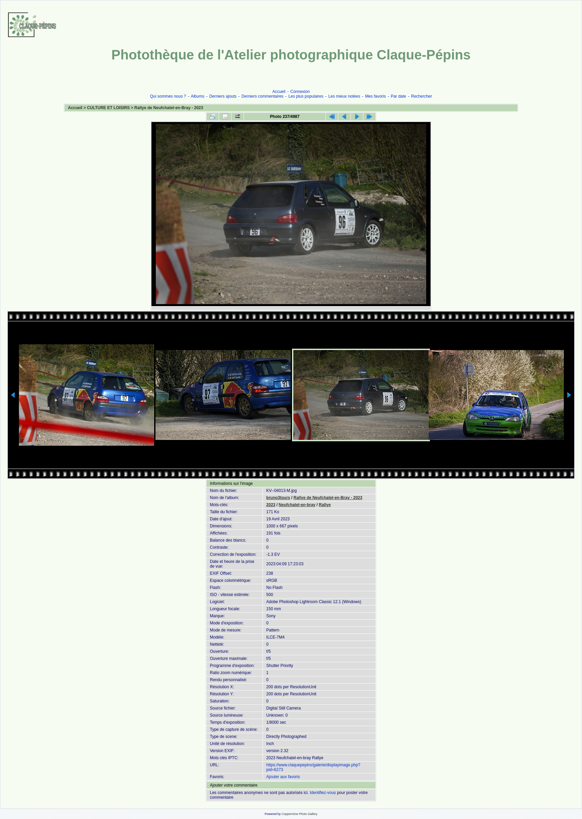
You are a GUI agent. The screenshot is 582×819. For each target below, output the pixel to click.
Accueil (279, 91)
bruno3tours (278, 497)
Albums (197, 96)
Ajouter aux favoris (283, 776)
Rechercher (421, 96)
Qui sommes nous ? (168, 96)
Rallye (325, 504)
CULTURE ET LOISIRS (108, 107)
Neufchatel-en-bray (297, 504)
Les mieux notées (344, 96)
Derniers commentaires (263, 96)
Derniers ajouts (223, 96)
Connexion (300, 91)
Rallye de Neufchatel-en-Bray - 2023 (169, 107)
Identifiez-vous (323, 792)
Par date (398, 96)
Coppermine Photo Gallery (299, 814)
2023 (270, 504)
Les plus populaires (305, 96)
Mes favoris (375, 96)
